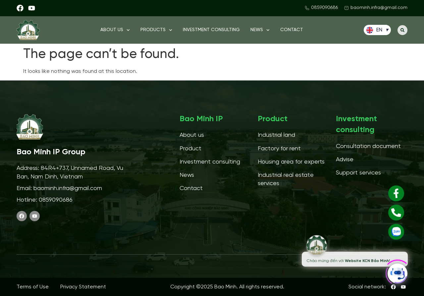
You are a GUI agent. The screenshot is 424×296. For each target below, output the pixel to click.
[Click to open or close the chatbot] (397, 271)
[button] (402, 30)
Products (156, 30)
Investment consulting (211, 29)
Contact (291, 29)
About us (115, 30)
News (260, 30)
